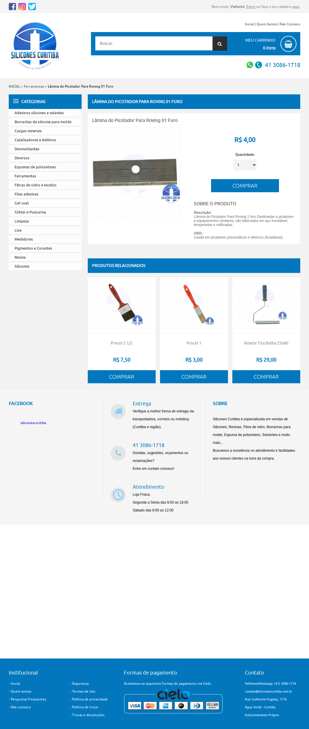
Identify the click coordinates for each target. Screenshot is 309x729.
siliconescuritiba (33, 423)
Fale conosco (21, 707)
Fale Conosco (290, 24)
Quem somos (21, 691)
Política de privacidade (90, 699)
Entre (250, 6)
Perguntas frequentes (28, 699)
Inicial (249, 24)
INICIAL (14, 86)
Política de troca (85, 707)
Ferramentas (34, 86)
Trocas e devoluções (88, 715)
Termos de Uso (83, 691)
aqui (296, 6)
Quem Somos (267, 24)
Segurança (80, 683)
